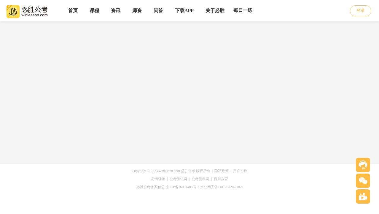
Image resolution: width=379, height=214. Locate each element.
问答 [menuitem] (158, 10)
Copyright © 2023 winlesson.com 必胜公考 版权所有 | (173, 171)
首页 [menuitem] (73, 10)
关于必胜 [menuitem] (215, 10)
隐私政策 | (223, 171)
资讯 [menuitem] (115, 10)
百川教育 (221, 179)
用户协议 (240, 171)
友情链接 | (160, 179)
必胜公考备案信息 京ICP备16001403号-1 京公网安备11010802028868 (189, 187)
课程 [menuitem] (94, 10)
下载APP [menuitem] (184, 10)
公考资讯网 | (181, 179)
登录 (360, 10)
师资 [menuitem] (137, 10)
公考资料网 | (203, 179)
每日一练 (242, 10)
